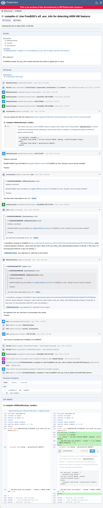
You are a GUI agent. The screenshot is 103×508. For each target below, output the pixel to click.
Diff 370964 (39, 101)
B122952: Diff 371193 (45, 354)
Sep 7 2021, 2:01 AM (38, 111)
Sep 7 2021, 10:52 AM (39, 260)
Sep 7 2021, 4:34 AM (52, 153)
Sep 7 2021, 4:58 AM (62, 204)
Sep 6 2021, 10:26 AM (41, 83)
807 (7, 126)
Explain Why (15, 365)
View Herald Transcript (76, 87)
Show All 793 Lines (29, 411)
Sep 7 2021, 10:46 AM (31, 210)
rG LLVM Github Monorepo (13, 77)
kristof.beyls (31, 87)
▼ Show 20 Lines (43, 411)
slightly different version (37, 163)
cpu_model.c (14, 393)
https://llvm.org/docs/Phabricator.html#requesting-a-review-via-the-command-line (60, 117)
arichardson (11, 45)
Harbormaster (11, 97)
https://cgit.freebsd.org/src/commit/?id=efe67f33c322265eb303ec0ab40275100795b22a (62, 243)
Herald (8, 87)
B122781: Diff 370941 (45, 97)
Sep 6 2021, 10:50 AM (62, 97)
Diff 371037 (39, 153)
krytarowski (40, 87)
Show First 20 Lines (15, 411)
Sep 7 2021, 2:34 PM (44, 334)
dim (12, 26)
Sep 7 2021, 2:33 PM (38, 321)
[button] (101, 3)
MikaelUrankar (12, 40)
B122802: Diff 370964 (45, 106)
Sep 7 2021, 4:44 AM (42, 174)
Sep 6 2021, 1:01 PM (52, 101)
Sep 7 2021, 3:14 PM (62, 354)
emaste (9, 43)
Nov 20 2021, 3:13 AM (72, 359)
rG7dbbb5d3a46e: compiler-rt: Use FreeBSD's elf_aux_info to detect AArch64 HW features (36, 51)
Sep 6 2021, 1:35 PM (62, 106)
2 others (62, 87)
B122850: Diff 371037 (45, 204)
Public (18, 20)
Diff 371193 (31, 334)
